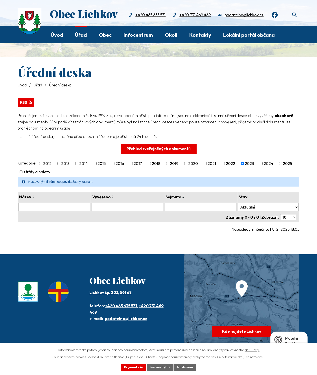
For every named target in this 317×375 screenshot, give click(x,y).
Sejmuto (173, 196)
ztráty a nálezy (37, 171)
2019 (174, 163)
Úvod (57, 35)
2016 (120, 163)
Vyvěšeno (101, 196)
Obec (105, 35)
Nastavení (185, 367)
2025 (287, 163)
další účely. (252, 350)
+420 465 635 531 (150, 14)
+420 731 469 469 (195, 14)
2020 (193, 163)
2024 (268, 163)
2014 (83, 163)
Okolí (171, 35)
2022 (230, 163)
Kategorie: (27, 163)
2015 (102, 163)
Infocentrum (138, 35)
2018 (156, 163)
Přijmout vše (133, 367)
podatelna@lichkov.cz (244, 14)
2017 (138, 163)
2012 (47, 163)
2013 (65, 163)
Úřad (81, 35)
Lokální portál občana (249, 35)
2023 (249, 163)
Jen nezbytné (160, 367)
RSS (26, 102)
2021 (212, 163)
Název (25, 196)
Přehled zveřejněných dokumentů (159, 148)
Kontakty (200, 35)
